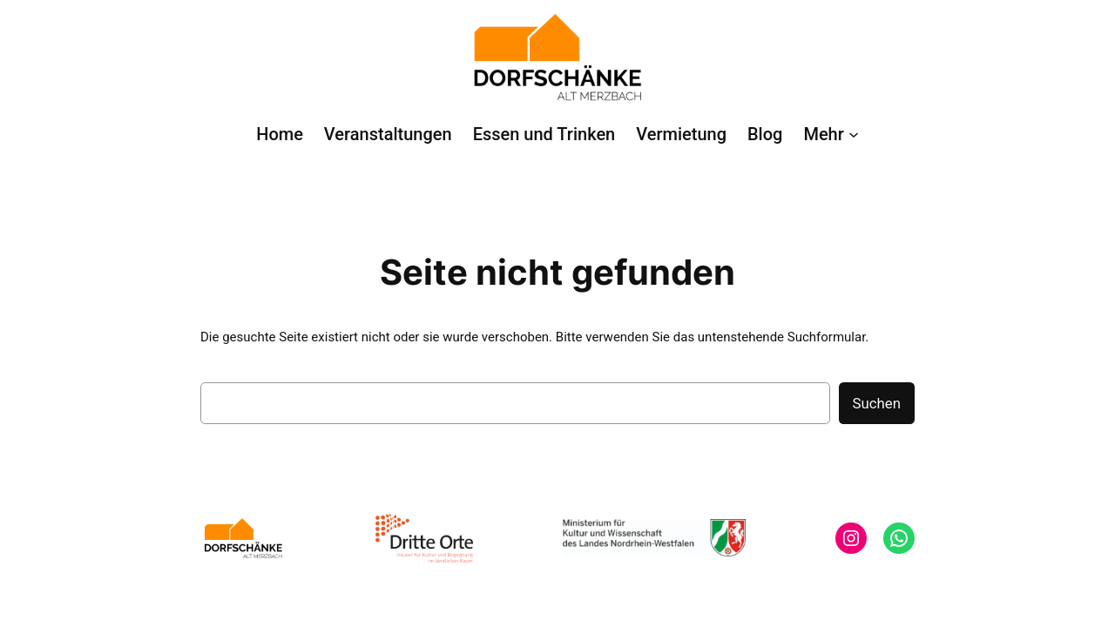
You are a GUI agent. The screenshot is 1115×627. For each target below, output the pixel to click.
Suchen (877, 403)
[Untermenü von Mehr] (830, 134)
